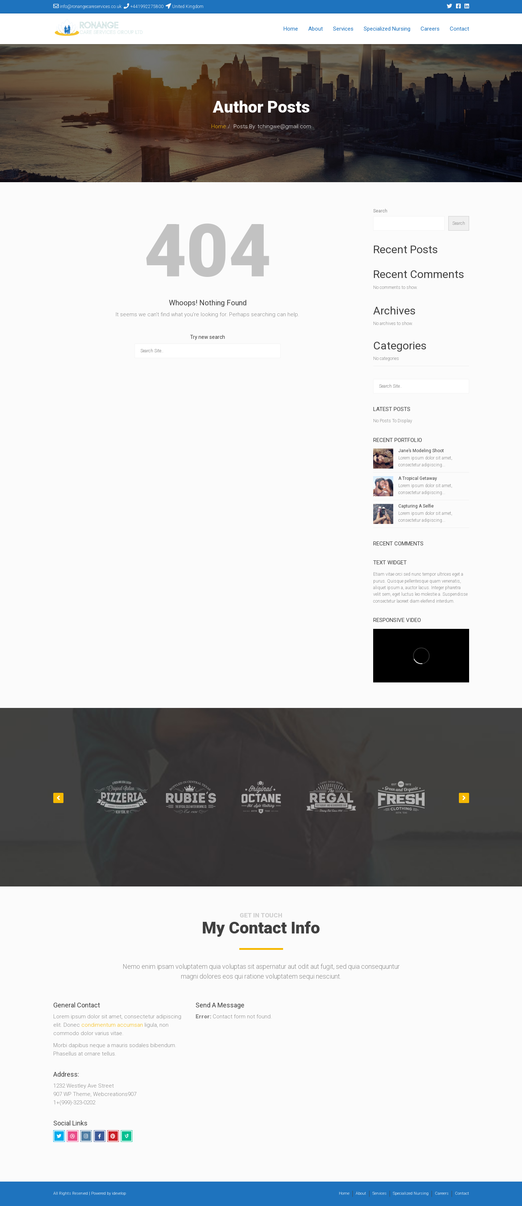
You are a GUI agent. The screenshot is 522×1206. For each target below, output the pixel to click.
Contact (459, 29)
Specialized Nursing (387, 29)
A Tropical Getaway (417, 478)
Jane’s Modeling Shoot (421, 450)
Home (290, 29)
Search (380, 211)
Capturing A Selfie (416, 506)
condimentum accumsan (112, 1025)
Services (343, 29)
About (315, 29)
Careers (430, 29)
